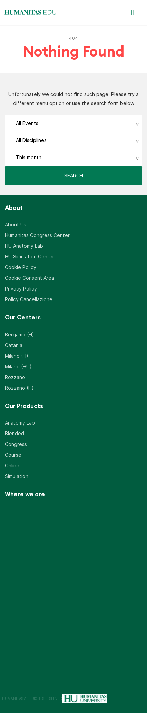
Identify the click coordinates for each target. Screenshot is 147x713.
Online (12, 465)
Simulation (16, 476)
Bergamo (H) (19, 334)
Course (13, 455)
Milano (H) (16, 356)
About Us (15, 224)
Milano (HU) (18, 366)
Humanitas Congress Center (37, 235)
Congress (16, 444)
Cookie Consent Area (29, 278)
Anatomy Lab (20, 423)
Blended (14, 433)
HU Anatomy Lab (24, 246)
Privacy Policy (21, 289)
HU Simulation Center (29, 256)
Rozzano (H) (19, 388)
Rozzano (15, 377)
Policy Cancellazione (28, 299)
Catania (13, 345)
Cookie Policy (20, 267)
